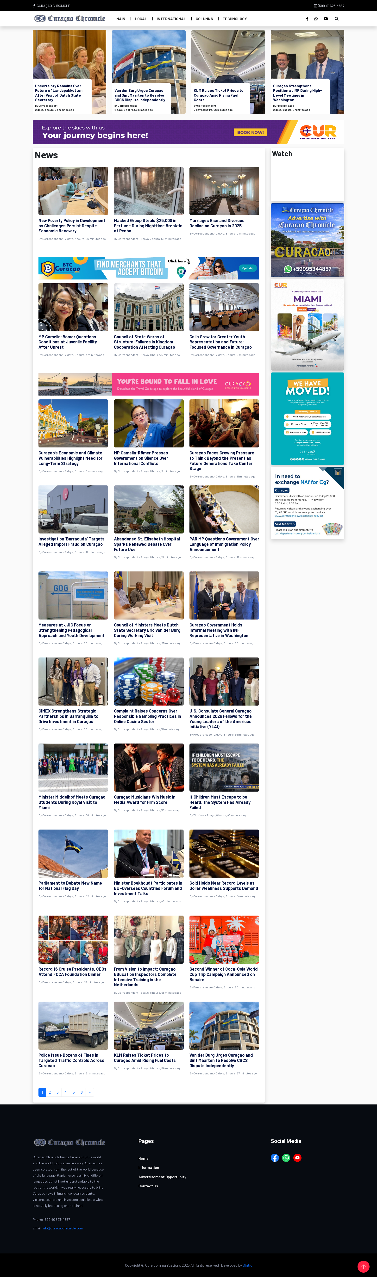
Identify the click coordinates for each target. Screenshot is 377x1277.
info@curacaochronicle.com (63, 1228)
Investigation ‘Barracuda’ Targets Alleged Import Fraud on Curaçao (71, 541)
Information (148, 1167)
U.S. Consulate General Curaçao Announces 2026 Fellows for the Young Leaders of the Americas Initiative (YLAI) (220, 718)
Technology (235, 18)
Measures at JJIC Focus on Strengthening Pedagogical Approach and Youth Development (71, 630)
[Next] (90, 1092)
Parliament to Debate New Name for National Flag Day (70, 885)
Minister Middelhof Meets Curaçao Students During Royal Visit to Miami (71, 802)
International (171, 18)
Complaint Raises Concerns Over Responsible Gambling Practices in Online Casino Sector (147, 716)
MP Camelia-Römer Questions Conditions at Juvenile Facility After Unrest (67, 342)
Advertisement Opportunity (162, 1176)
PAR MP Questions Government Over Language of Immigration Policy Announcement (224, 544)
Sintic (247, 1265)
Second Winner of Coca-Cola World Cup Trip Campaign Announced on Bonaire (223, 974)
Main (120, 18)
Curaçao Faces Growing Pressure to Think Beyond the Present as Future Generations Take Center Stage (221, 460)
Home (143, 1158)
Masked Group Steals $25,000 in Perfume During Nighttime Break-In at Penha (148, 225)
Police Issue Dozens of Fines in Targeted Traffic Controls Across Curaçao (71, 1060)
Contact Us (148, 1186)
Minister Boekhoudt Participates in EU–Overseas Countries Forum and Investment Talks (148, 888)
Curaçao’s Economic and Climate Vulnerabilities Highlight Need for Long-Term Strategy (70, 458)
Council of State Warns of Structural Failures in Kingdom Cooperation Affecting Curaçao (144, 342)
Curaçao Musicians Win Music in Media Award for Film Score (145, 799)
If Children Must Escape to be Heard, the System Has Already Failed (220, 802)
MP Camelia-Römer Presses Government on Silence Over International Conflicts (141, 458)
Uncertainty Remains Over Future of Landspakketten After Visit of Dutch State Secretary (58, 92)
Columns (204, 18)
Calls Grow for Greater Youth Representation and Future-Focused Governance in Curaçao (220, 342)
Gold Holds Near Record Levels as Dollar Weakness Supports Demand (223, 885)
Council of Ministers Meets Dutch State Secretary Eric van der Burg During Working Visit (147, 630)
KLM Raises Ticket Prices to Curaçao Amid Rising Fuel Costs (219, 95)
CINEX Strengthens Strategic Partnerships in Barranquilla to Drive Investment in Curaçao (68, 716)
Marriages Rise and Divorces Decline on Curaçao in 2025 (217, 223)
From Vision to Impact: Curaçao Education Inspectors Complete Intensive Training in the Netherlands (145, 976)
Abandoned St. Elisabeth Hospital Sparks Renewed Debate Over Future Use (147, 544)
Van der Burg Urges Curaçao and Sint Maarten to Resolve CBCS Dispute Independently (139, 95)
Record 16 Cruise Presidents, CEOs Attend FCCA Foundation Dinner (72, 971)
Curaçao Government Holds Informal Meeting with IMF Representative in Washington (218, 630)
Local (141, 18)
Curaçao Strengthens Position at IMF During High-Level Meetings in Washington (297, 92)
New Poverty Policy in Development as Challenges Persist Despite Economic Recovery (71, 225)
